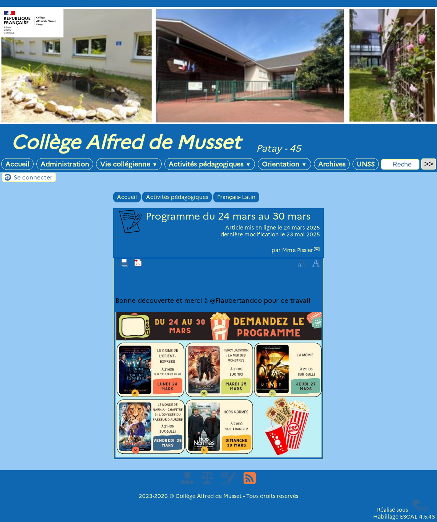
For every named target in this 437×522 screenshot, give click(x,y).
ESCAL (409, 516)
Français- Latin (236, 197)
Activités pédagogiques (210, 164)
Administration (65, 164)
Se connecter (33, 177)
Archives (332, 164)
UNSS (366, 164)
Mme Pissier (297, 250)
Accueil (17, 164)
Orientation (284, 164)
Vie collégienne (129, 164)
